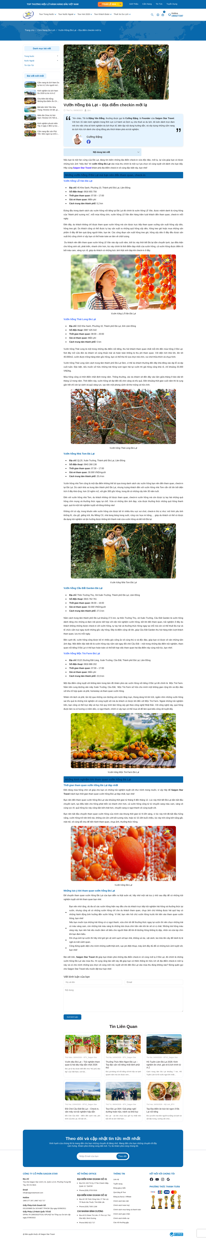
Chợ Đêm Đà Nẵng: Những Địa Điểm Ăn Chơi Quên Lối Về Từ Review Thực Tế (47, 100)
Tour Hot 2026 (84, 14)
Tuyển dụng (117, 1184)
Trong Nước (29, 56)
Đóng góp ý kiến (119, 1188)
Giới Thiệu (133, 4)
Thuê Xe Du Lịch (121, 14)
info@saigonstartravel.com (33, 1193)
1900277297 (177, 16)
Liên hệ (116, 1179)
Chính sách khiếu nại (121, 1218)
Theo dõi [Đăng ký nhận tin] (122, 1156)
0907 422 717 (40, 1201)
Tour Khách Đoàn (102, 14)
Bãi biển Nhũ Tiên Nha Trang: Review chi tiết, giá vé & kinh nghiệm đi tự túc (48, 108)
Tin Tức (159, 4)
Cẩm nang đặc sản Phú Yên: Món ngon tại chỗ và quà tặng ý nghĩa (47, 132)
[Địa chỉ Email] (103, 1156)
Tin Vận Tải (29, 65)
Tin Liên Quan (123, 1026)
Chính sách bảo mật (121, 1201)
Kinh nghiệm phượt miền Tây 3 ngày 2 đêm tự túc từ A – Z (47, 124)
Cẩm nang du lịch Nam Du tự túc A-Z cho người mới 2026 (48, 84)
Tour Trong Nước (46, 14)
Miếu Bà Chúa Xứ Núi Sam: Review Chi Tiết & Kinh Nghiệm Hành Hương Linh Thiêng (48, 116)
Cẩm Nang (147, 4)
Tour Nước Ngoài (66, 14)
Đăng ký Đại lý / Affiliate (122, 1197)
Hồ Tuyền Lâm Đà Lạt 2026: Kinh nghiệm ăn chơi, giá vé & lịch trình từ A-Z (163, 1065)
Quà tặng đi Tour (119, 1192)
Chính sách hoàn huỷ (121, 1205)
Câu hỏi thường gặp (121, 1222)
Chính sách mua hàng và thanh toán (127, 1210)
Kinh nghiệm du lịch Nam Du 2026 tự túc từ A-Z (47, 92)
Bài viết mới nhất (35, 76)
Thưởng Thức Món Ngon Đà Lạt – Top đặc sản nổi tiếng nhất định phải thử (123, 1065)
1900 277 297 (28, 1201)
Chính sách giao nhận (121, 1214)
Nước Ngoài (29, 61)
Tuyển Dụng (172, 4)
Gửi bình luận (72, 1017)
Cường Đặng (94, 136)
